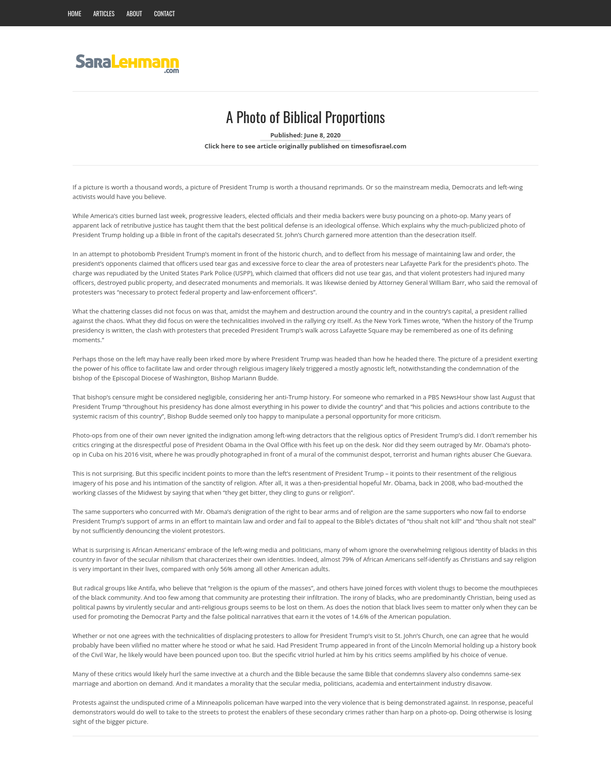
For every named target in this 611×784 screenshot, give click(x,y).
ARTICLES (104, 13)
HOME (74, 13)
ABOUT (134, 13)
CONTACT (164, 13)
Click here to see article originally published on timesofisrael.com (305, 146)
